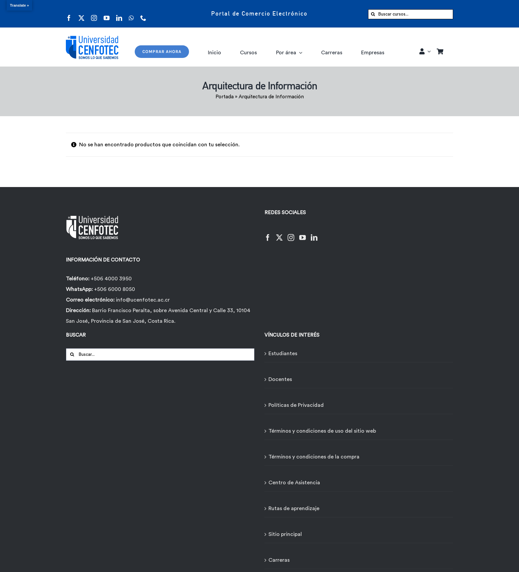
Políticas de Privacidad (296, 405)
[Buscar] (373, 14)
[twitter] (81, 14)
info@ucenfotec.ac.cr (143, 300)
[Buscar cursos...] (410, 14)
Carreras (279, 560)
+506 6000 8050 (114, 289)
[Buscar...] (160, 354)
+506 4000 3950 (111, 278)
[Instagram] (291, 233)
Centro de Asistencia (294, 482)
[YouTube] (302, 233)
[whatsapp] (131, 14)
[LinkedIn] (314, 233)
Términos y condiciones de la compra (313, 456)
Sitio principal (285, 534)
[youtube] (107, 14)
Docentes (280, 379)
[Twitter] (279, 233)
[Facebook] (267, 233)
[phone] (143, 14)
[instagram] (94, 14)
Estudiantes (282, 353)
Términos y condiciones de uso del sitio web (322, 431)
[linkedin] (119, 14)
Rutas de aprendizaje (293, 508)
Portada (224, 96)
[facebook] (69, 14)
